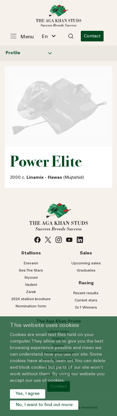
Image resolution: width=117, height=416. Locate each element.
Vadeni (31, 285)
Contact (92, 36)
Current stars (86, 300)
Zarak (31, 292)
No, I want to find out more (44, 405)
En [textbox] (45, 36)
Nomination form (31, 306)
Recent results (86, 293)
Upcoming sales (86, 263)
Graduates (86, 270)
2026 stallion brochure (31, 299)
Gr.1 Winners (86, 308)
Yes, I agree (28, 394)
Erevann (31, 263)
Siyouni (31, 278)
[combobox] (48, 36)
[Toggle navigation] (25, 36)
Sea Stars (31, 270)
